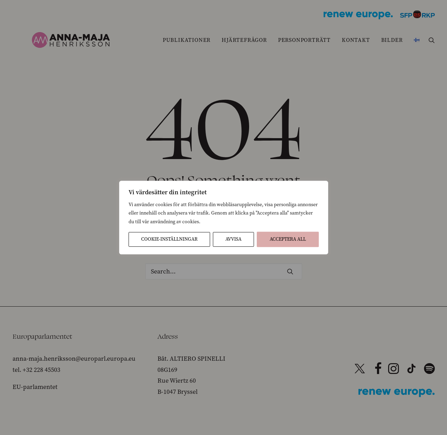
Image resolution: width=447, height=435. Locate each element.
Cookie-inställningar (169, 239)
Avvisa (233, 239)
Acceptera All (288, 239)
